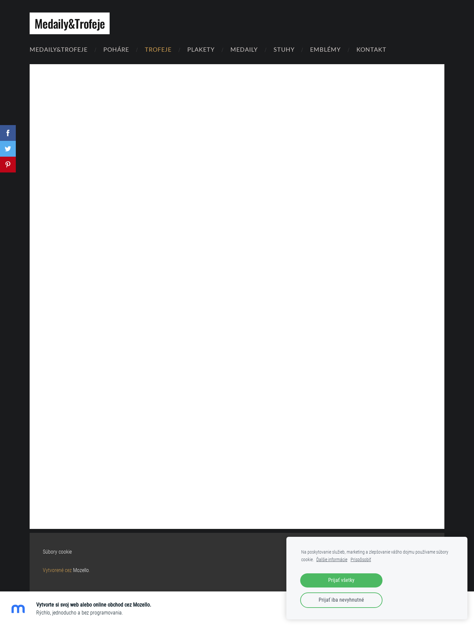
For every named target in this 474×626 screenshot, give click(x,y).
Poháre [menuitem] (116, 49)
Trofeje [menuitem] (158, 49)
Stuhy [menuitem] (284, 49)
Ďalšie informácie (331, 559)
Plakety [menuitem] (201, 49)
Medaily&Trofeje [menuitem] (59, 49)
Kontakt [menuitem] (371, 49)
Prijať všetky (341, 580)
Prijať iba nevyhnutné (341, 600)
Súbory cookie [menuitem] (57, 552)
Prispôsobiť (361, 559)
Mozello (81, 570)
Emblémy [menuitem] (325, 49)
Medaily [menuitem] (244, 49)
